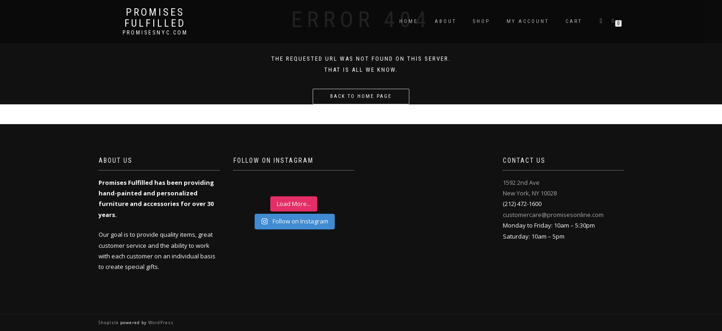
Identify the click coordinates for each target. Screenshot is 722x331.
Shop (481, 21)
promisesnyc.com (155, 32)
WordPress (160, 322)
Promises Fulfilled (155, 18)
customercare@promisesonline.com (553, 215)
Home (408, 21)
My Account (528, 21)
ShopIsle (109, 322)
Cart (573, 21)
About (445, 21)
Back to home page (361, 96)
